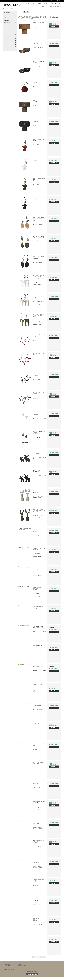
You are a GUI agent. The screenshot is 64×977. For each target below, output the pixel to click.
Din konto (29, 3)
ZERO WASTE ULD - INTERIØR (9, 33)
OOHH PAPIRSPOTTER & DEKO (8, 17)
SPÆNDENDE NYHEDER (32, 974)
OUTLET (5, 31)
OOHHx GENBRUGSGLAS (8, 24)
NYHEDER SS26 (7, 12)
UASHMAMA (6, 34)
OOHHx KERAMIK (7, 22)
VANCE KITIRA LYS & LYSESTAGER (7, 20)
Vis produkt (54, 26)
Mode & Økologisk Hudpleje (9, 42)
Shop (43, 6)
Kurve (5, 26)
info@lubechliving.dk (10, 969)
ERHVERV (34, 3)
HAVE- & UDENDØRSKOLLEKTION (8, 28)
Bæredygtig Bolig (7, 38)
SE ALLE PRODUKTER (7, 48)
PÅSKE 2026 (6, 14)
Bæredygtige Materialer (8, 46)
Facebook (29, 971)
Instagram (34, 971)
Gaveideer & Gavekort (8, 44)
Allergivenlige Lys (7, 40)
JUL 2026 (5, 36)
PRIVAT (39, 3)
